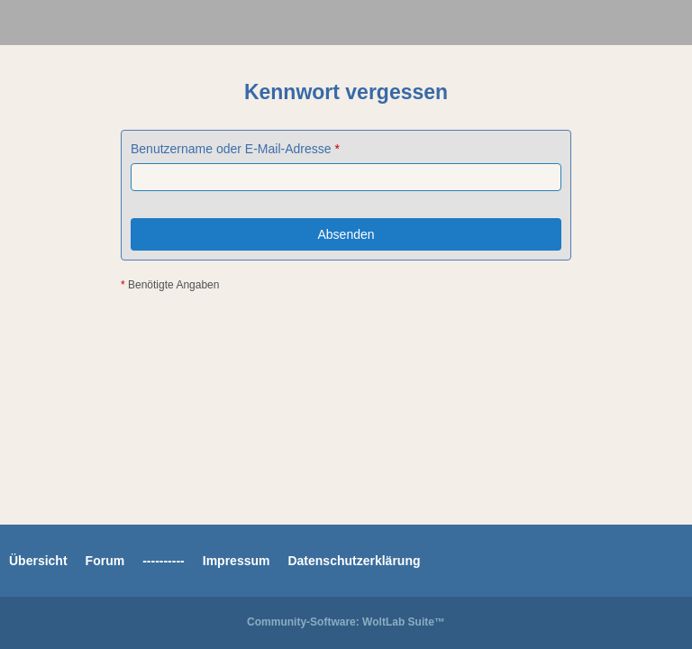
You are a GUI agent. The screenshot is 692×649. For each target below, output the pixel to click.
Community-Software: (346, 622)
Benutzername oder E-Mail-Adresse (231, 149)
